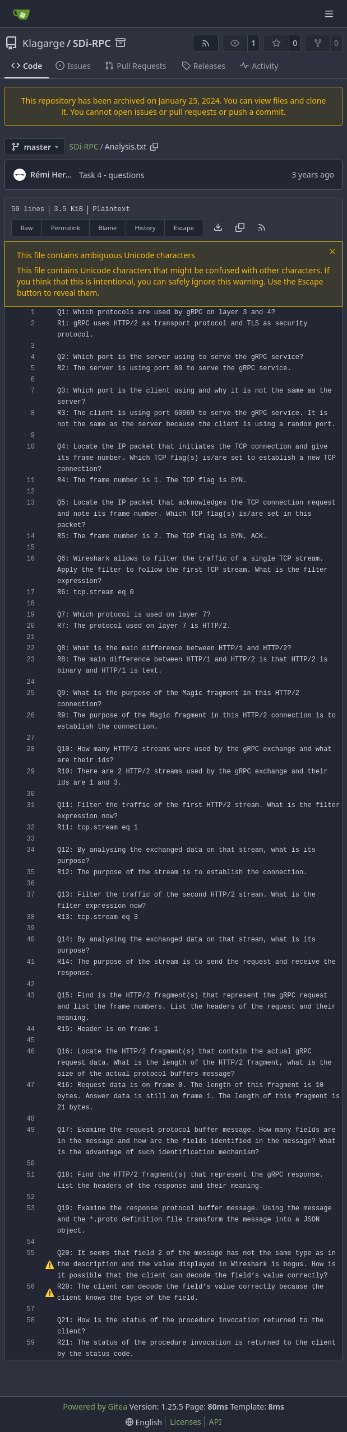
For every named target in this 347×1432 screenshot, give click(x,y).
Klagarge (43, 43)
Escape (184, 227)
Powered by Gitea (95, 1406)
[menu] (144, 1422)
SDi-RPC (92, 43)
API (215, 1421)
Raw (27, 227)
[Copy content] (240, 227)
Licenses (185, 1421)
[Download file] (218, 227)
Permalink (65, 227)
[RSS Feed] (206, 43)
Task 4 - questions (112, 175)
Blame (107, 227)
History (145, 227)
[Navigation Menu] (330, 13)
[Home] (21, 14)
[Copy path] (154, 147)
